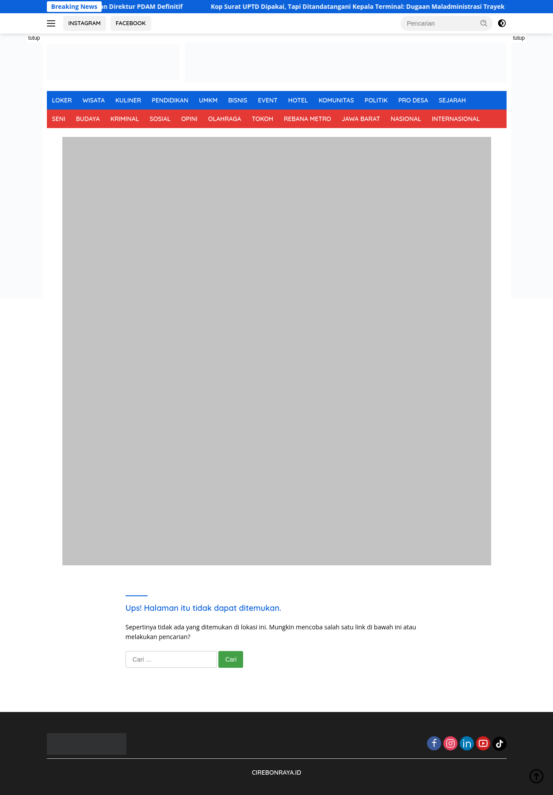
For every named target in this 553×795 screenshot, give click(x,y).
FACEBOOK (131, 22)
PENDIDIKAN (170, 100)
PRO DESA (413, 100)
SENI (58, 119)
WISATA (94, 100)
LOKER (62, 100)
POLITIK (376, 100)
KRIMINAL (125, 119)
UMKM (208, 100)
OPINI (189, 119)
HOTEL (298, 100)
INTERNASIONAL (456, 119)
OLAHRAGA (224, 119)
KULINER (128, 100)
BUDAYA (88, 119)
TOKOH (262, 119)
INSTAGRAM (85, 22)
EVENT (267, 100)
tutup (34, 38)
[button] (484, 23)
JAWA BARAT (361, 119)
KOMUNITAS (336, 100)
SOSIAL (160, 119)
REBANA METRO (307, 119)
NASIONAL (406, 119)
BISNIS (237, 100)
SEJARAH (452, 100)
